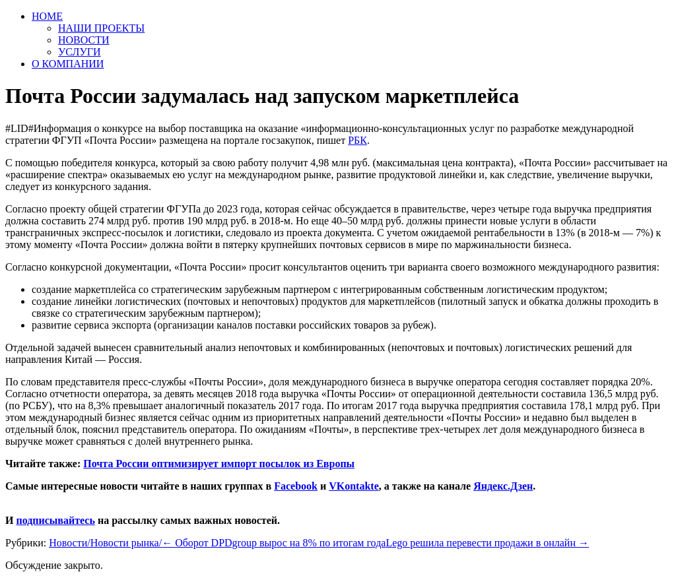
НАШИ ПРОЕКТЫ (101, 28)
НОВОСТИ (84, 40)
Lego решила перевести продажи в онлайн (487, 542)
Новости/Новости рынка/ (105, 542)
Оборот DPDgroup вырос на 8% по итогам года (274, 542)
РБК (357, 140)
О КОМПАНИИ (68, 63)
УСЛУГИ (79, 51)
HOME (47, 16)
